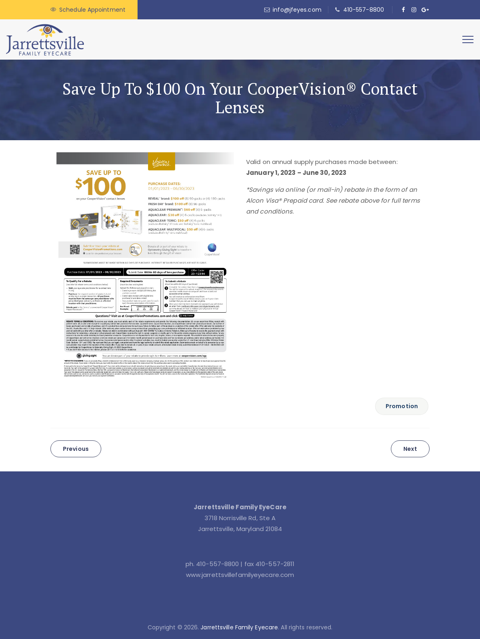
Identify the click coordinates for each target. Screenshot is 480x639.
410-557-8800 (363, 10)
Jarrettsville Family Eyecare (239, 627)
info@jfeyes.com (297, 10)
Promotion (402, 406)
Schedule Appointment (92, 10)
